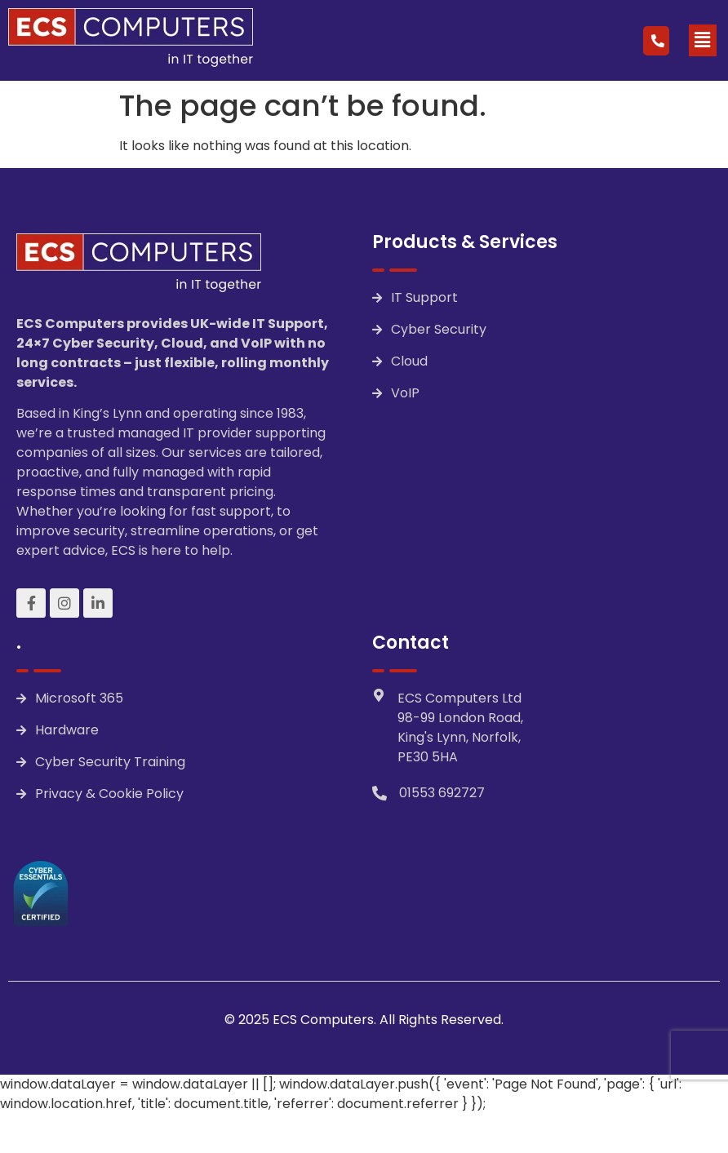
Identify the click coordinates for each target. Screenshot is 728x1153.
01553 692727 (442, 792)
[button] (703, 39)
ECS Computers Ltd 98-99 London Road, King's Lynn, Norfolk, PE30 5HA (460, 727)
